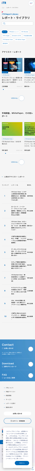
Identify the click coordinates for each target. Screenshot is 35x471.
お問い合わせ (17, 413)
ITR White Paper (20, 39)
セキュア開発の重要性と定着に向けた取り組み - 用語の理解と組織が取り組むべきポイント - (18, 265)
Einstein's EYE (16, 35)
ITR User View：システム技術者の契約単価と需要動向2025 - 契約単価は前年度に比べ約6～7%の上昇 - (18, 196)
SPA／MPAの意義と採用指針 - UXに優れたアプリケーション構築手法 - (18, 304)
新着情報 (8, 395)
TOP (3, 7)
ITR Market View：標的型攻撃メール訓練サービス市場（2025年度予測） (18, 278)
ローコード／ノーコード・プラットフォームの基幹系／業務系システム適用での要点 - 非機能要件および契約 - (18, 211)
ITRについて (10, 388)
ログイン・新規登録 (18, 421)
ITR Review (24, 31)
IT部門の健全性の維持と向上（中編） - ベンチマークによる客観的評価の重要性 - (18, 239)
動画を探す (9, 407)
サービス (8, 399)
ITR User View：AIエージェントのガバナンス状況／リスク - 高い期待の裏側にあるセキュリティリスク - (18, 226)
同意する (22, 463)
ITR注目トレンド (14, 31)
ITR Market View (8, 39)
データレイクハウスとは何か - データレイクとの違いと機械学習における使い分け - (18, 252)
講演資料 (5, 43)
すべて (5, 31)
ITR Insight (6, 35)
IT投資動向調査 (28, 35)
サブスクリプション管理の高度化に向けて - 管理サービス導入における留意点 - (18, 291)
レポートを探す (10, 403)
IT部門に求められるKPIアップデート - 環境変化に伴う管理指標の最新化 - (18, 316)
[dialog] (17, 447)
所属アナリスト (10, 392)
